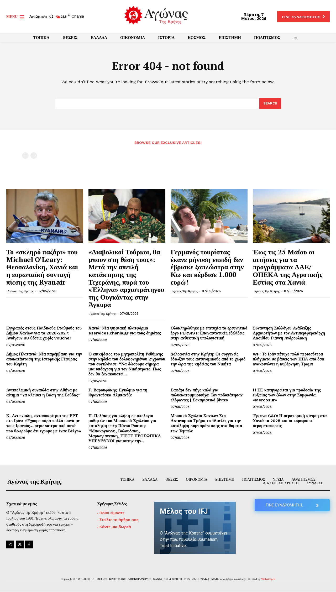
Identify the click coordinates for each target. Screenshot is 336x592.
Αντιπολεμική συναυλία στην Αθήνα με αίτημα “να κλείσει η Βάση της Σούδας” (43, 392)
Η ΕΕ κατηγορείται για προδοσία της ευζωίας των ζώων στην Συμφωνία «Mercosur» (287, 394)
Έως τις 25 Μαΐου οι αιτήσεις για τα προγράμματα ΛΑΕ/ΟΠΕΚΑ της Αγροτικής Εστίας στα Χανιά (287, 266)
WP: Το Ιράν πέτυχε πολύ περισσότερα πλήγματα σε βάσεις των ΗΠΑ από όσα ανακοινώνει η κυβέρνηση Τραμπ (288, 359)
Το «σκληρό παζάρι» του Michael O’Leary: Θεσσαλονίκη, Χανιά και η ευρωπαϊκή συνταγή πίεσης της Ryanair (42, 266)
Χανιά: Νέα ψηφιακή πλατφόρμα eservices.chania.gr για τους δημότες (124, 331)
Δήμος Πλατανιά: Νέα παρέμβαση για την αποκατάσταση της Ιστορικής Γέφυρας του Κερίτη (44, 359)
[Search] (270, 103)
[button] (42, 16)
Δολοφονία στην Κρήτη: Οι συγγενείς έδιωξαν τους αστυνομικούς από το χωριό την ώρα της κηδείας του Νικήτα (208, 359)
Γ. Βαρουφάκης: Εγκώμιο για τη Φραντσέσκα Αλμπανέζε (117, 392)
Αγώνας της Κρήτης (20, 291)
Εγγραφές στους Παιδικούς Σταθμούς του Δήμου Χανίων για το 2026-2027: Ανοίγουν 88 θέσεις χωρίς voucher (44, 333)
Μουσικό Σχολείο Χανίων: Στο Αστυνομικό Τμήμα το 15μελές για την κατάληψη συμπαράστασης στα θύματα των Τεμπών (206, 423)
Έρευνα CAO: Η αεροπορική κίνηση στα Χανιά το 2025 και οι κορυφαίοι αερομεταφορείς (290, 420)
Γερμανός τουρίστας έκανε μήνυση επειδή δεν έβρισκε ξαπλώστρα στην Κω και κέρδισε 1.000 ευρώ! (207, 266)
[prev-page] (25, 155)
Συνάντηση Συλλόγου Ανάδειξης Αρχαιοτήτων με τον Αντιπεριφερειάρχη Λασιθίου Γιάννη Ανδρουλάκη (289, 333)
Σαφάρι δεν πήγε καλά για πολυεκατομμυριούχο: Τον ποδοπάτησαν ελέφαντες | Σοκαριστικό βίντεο (207, 394)
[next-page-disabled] (33, 155)
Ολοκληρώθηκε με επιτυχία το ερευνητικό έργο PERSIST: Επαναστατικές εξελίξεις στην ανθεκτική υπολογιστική (209, 333)
